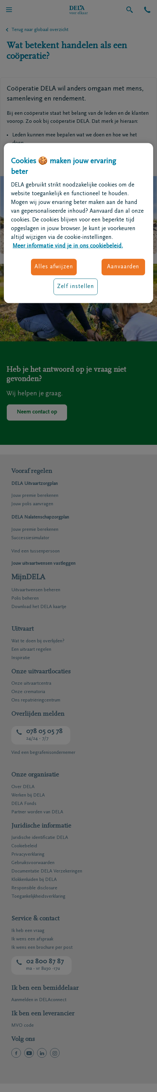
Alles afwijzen (53, 267)
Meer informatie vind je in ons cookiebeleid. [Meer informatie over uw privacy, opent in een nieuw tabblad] (68, 246)
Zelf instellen (75, 287)
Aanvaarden (123, 267)
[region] (78, 223)
